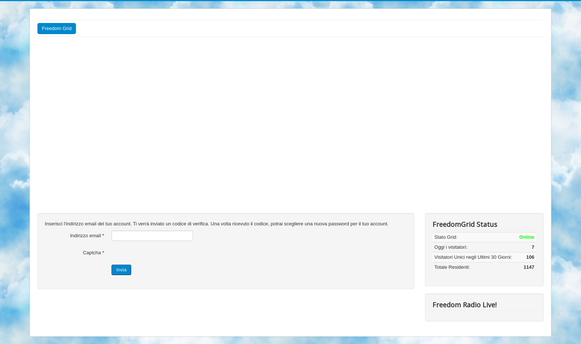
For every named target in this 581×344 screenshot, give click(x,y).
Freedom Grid (57, 28)
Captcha (93, 252)
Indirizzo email (87, 235)
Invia (121, 269)
